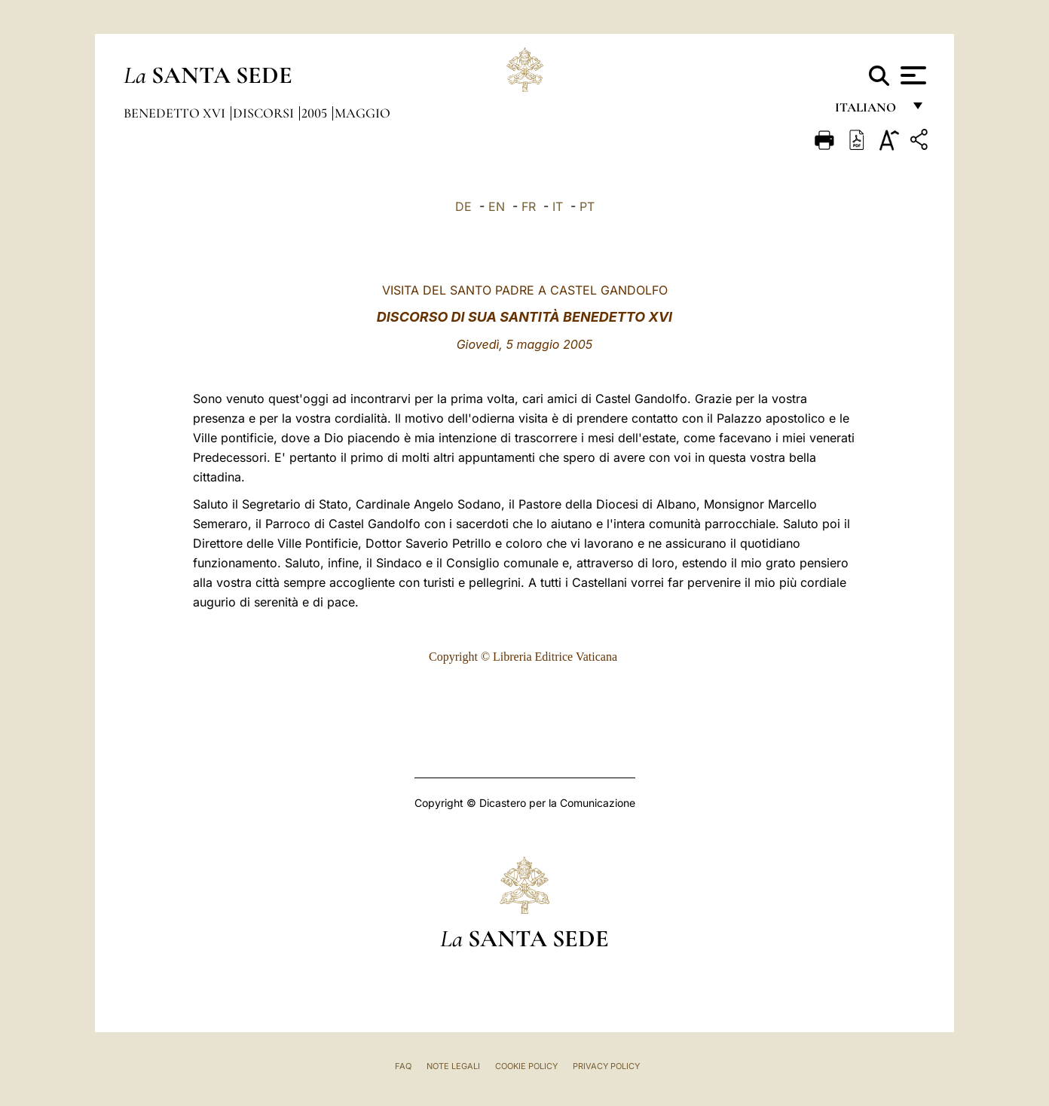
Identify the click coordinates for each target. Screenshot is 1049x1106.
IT (557, 206)
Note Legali (453, 1066)
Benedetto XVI (176, 113)
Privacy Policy (606, 1066)
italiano (868, 111)
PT (587, 206)
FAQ (403, 1066)
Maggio (362, 113)
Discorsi (265, 113)
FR (528, 206)
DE (463, 206)
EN (496, 206)
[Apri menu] (911, 75)
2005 (315, 113)
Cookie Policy (526, 1066)
